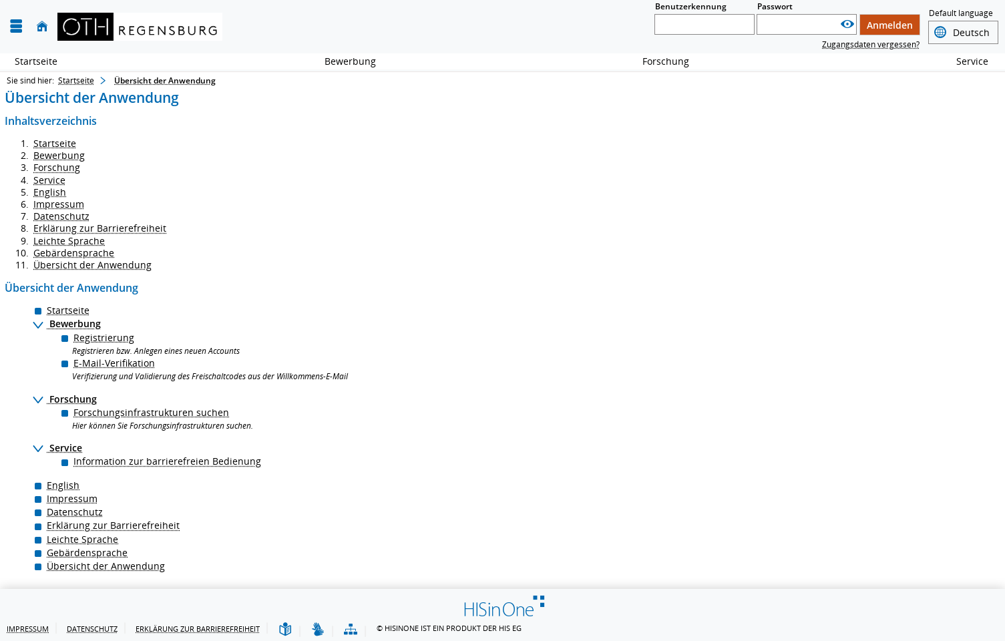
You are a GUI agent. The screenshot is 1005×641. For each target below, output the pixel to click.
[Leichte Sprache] (285, 630)
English (49, 192)
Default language (961, 14)
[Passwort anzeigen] (847, 24)
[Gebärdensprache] (318, 630)
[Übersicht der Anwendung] (350, 630)
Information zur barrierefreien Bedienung (167, 461)
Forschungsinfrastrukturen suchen (151, 412)
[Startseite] (42, 26)
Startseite (36, 61)
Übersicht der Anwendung (92, 264)
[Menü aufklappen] (16, 26)
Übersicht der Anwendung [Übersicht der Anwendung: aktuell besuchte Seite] (165, 80)
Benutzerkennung (691, 6)
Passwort (775, 6)
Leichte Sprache (69, 240)
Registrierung (103, 337)
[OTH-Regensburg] (140, 26)
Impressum (58, 204)
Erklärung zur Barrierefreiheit (99, 228)
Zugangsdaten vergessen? (871, 44)
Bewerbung (343, 61)
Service (965, 61)
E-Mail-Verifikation (114, 363)
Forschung (658, 61)
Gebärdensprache (73, 252)
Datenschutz (61, 216)
